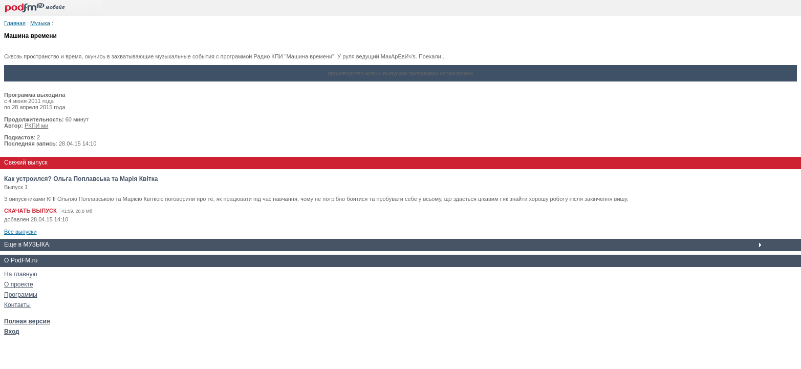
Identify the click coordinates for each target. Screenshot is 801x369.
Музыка (40, 23)
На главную (20, 274)
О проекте (18, 284)
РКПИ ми (36, 125)
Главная (15, 23)
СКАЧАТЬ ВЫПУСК (30, 211)
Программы (20, 294)
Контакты (17, 305)
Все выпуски (20, 232)
